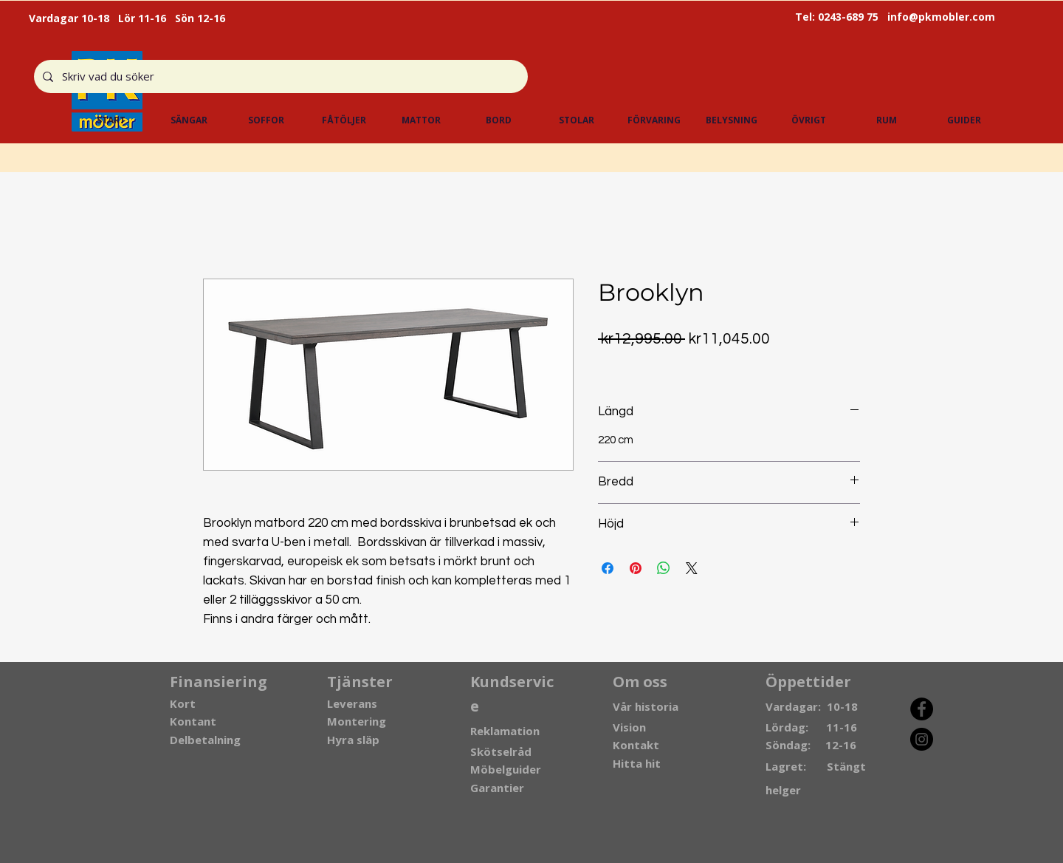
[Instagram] (921, 739)
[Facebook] (921, 708)
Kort (183, 703)
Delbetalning (205, 739)
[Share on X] (692, 568)
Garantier (497, 787)
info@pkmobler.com (941, 17)
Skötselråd (501, 751)
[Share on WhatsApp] (663, 568)
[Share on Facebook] (607, 568)
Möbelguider (505, 769)
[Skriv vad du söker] (279, 76)
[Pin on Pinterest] (635, 568)
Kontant (193, 721)
